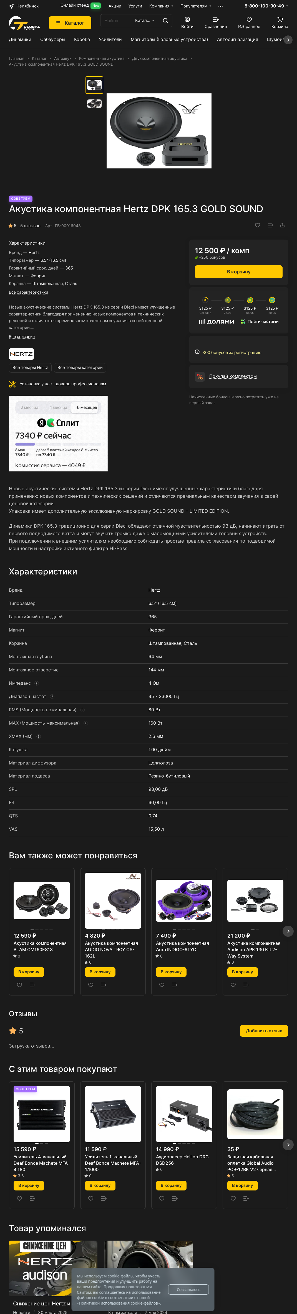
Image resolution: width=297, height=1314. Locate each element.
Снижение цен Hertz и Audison (52, 1303)
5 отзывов (30, 225)
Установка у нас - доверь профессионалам (63, 383)
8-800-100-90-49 (264, 6)
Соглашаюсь (188, 1289)
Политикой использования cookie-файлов (118, 1303)
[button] (288, 931)
